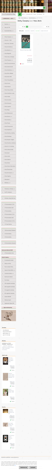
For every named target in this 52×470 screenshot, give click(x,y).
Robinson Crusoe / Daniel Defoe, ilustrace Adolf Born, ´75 (11, 375)
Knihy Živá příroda (8, 169)
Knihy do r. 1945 (8, 40)
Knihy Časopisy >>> (9, 60)
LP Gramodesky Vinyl (9, 253)
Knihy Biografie (8, 53)
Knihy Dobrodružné (9, 66)
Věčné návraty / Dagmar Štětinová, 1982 (11, 437)
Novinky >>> (7, 24)
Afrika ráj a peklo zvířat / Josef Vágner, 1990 (10, 359)
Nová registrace (36, 1)
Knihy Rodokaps (8, 136)
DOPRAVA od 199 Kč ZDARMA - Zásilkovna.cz (7, 343)
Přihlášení (28, 1)
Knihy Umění (7, 156)
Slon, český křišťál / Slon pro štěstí (10, 424)
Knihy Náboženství (9, 113)
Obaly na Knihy (8, 263)
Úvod (19, 18)
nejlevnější (27, 30)
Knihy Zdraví (7, 163)
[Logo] (10, 7)
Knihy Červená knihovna (10, 63)
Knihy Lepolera (8, 106)
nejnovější (37, 30)
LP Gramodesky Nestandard (8, 211)
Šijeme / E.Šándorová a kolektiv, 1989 (11, 391)
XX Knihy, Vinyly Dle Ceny (10, 198)
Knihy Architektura (9, 47)
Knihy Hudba (7, 96)
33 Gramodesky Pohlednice (8, 237)
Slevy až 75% (7, 27)
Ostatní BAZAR (8, 296)
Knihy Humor (7, 83)
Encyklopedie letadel (9, 260)
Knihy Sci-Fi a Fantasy (9, 146)
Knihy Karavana (8, 103)
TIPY (43, 14)
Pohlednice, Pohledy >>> (10, 189)
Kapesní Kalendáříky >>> (10, 270)
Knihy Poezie (7, 123)
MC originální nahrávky (9, 293)
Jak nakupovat (39, 14)
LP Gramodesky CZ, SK (9, 204)
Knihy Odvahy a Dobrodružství (8, 120)
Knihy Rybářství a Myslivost (8, 130)
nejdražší (32, 30)
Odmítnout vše (23, 467)
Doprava (34, 14)
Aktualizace (7, 179)
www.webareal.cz (15, 457)
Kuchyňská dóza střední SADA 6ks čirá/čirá (11, 411)
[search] (44, 8)
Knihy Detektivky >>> (9, 70)
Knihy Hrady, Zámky (9, 90)
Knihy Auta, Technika (9, 43)
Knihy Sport (7, 153)
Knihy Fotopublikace (9, 80)
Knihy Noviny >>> (8, 116)
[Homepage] (20, 14)
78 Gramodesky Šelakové (10, 230)
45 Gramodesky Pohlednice (8, 234)
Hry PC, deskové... (8, 192)
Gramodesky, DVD (29, 14)
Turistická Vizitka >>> (9, 273)
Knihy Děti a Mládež (9, 73)
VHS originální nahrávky (10, 283)
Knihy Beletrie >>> (9, 50)
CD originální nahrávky (9, 290)
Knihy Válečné (8, 159)
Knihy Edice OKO (8, 76)
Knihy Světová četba (9, 149)
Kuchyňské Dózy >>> (9, 31)
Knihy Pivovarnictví (9, 126)
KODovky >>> (8, 182)
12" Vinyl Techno (8, 224)
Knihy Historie (8, 86)
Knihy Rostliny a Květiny (10, 133)
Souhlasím (32, 467)
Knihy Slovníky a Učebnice (10, 143)
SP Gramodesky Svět (9, 217)
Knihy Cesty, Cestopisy (9, 57)
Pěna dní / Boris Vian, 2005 (25, 50)
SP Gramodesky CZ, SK (9, 214)
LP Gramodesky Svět (9, 207)
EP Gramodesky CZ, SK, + (10, 221)
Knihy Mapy (7, 110)
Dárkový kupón (8, 300)
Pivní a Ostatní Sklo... (9, 267)
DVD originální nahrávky (10, 286)
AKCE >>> (23, 14)
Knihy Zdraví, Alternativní (10, 166)
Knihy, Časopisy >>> (9, 37)
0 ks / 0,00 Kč (47, 1)
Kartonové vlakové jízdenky (9, 277)
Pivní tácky (7, 280)
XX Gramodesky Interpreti (10, 243)
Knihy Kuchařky (8, 100)
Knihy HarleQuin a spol (9, 93)
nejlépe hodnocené (44, 30)
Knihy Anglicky (8, 176)
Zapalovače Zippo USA (9, 303)
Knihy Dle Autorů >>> (9, 173)
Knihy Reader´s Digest (9, 139)
